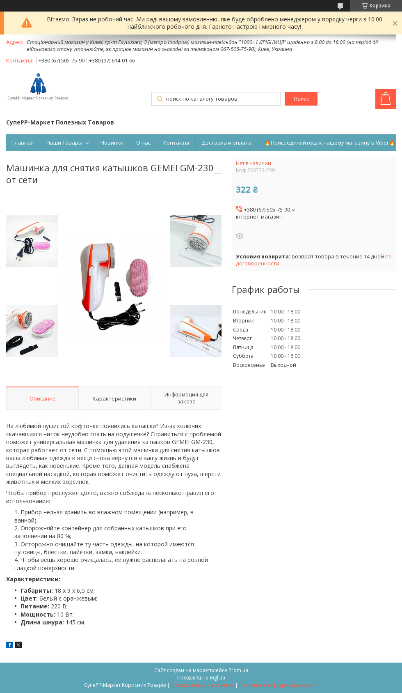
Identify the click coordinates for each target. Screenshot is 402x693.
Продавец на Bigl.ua (201, 677)
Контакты (176, 142)
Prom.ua (238, 670)
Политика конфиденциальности (278, 684)
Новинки (111, 142)
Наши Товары (64, 142)
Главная (23, 142)
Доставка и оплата (226, 142)
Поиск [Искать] (301, 99)
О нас (143, 142)
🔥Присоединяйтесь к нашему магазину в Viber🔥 (329, 142)
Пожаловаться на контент (202, 684)
